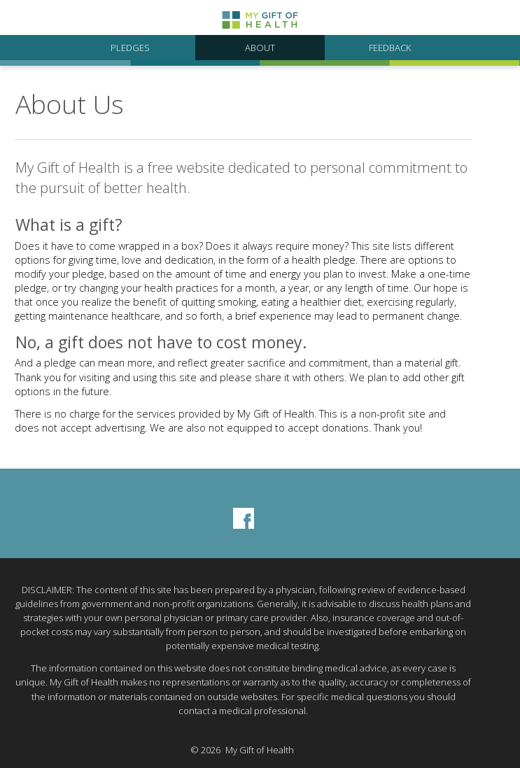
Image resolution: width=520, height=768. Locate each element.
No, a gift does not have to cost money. (161, 342)
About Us (69, 104)
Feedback (390, 47)
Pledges (130, 47)
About (260, 47)
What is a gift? (68, 225)
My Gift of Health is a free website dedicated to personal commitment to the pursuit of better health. (241, 177)
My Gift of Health (259, 750)
